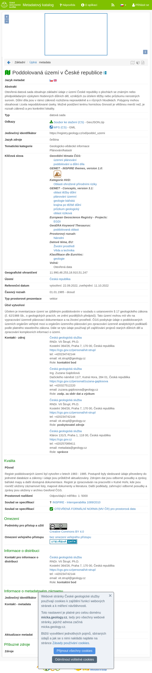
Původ (9, 467)
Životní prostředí (64, 246)
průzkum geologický (66, 209)
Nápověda (67, 5)
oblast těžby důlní (65, 192)
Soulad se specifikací (19, 502)
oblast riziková (63, 213)
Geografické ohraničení (21, 272)
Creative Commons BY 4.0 (67, 531)
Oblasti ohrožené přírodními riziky (75, 184)
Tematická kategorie (18, 146)
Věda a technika (64, 250)
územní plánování (65, 160)
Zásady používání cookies (70, 643)
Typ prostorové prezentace (23, 298)
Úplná (33, 62)
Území (9, 279)
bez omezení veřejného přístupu (70, 537)
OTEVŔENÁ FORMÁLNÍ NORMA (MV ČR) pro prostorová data (95, 508)
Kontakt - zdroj (15, 337)
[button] (123, 5)
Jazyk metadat (15, 80)
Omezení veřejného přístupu (24, 537)
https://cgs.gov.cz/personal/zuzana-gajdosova (79, 381)
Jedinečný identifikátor (20, 133)
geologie (59, 258)
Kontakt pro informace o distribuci (21, 559)
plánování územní (65, 196)
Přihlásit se (140, 5)
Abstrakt (10, 86)
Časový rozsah (15, 292)
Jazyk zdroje (13, 139)
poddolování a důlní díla (69, 164)
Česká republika (60, 279)
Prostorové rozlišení (19, 495)
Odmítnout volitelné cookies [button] (74, 659)
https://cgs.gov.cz (61, 439)
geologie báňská (64, 200)
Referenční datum (17, 285)
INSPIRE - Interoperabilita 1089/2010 (77, 502)
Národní (59, 237)
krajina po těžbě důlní (67, 204)
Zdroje (9, 651)
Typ (7, 115)
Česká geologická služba (66, 337)
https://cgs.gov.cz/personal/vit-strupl (73, 350)
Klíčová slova (14, 155)
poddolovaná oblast (66, 229)
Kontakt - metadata (18, 604)
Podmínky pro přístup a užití (24, 525)
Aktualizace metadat (19, 634)
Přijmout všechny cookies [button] (74, 650)
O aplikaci (89, 5)
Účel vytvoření (15, 305)
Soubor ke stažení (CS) (67, 122)
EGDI (57, 221)
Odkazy (10, 121)
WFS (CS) (58, 127)
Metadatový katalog (27, 5)
